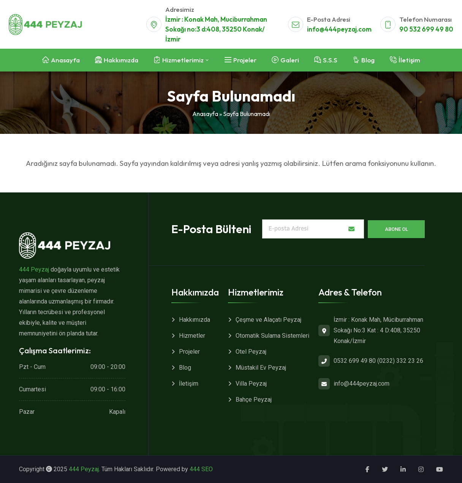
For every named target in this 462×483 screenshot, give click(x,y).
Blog (185, 367)
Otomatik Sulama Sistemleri (272, 335)
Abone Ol (396, 229)
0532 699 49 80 (355, 360)
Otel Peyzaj (251, 351)
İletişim (188, 383)
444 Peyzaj (34, 269)
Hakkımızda (194, 319)
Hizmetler (192, 335)
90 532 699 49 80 (426, 29)
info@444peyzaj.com (339, 29)
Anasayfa (205, 114)
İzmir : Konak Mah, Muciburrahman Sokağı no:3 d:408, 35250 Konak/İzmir (216, 29)
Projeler (189, 351)
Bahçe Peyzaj (254, 399)
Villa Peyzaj (251, 383)
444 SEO (201, 469)
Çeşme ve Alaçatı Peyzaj (268, 319)
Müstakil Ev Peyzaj (261, 367)
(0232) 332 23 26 (400, 360)
